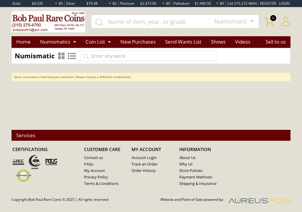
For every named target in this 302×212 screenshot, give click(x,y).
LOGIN (284, 3)
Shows (218, 41)
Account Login (144, 157)
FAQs (88, 164)
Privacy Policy (96, 177)
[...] (150, 22)
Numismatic (231, 22)
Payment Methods (195, 177)
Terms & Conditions (101, 183)
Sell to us (275, 41)
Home (23, 41)
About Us (187, 157)
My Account (94, 170)
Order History (144, 170)
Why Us (186, 164)
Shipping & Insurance (197, 183)
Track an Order (144, 164)
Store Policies (191, 170)
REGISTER (268, 3)
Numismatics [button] (55, 41)
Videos (242, 41)
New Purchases (138, 41)
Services (25, 135)
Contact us (93, 157)
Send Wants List (183, 41)
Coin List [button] (95, 41)
